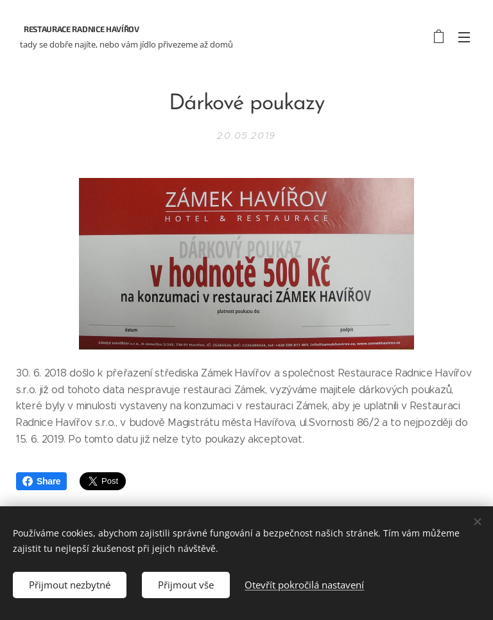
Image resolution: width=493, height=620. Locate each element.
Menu (464, 37)
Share (41, 481)
